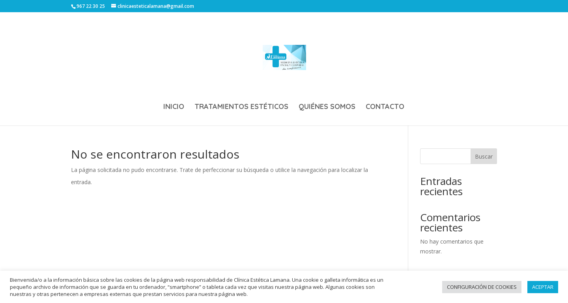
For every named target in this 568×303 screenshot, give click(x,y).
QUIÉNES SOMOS (327, 107)
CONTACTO (385, 107)
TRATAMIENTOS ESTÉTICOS (241, 107)
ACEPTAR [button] (542, 286)
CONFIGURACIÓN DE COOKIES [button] (482, 286)
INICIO (173, 107)
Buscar (484, 156)
